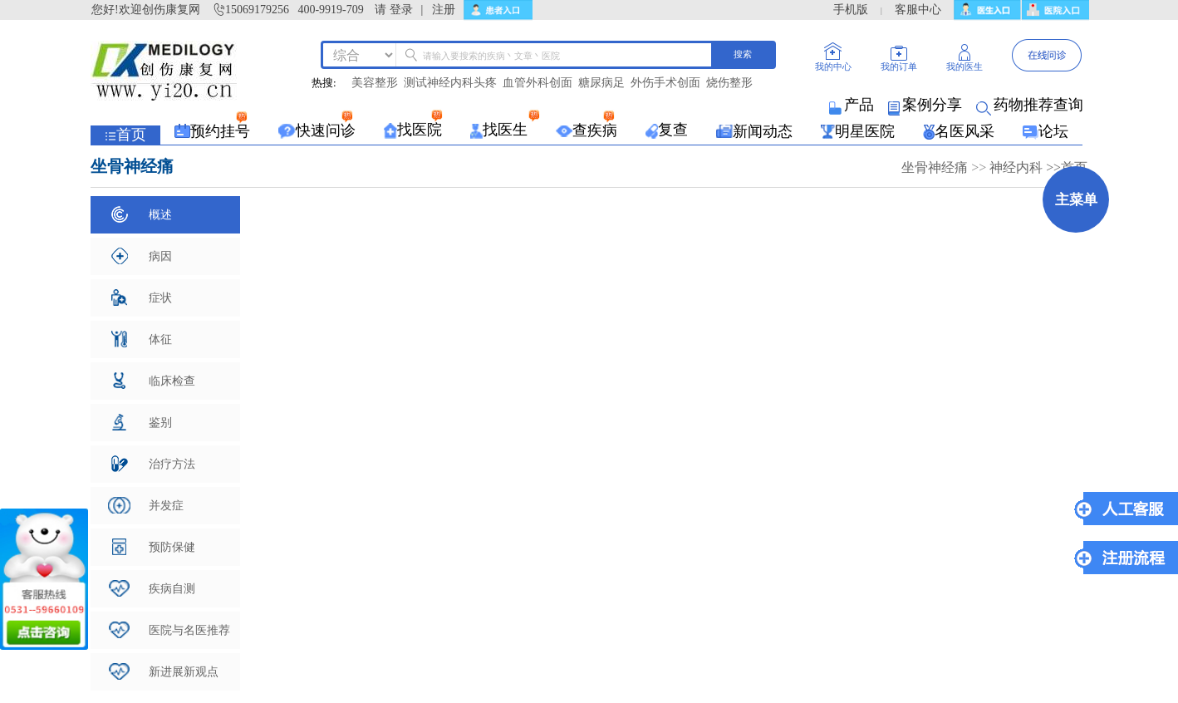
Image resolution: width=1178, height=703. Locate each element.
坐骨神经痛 (936, 167)
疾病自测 (152, 588)
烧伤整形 (729, 83)
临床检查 (154, 380)
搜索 (743, 54)
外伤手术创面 (665, 83)
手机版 (850, 9)
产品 (853, 104)
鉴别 (142, 422)
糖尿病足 (601, 83)
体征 (141, 339)
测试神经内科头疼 (450, 83)
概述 (142, 214)
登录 (401, 9)
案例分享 (926, 104)
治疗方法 (153, 463)
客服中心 (918, 9)
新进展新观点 (163, 671)
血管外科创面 (537, 83)
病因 (142, 256)
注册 (443, 9)
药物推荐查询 (1031, 104)
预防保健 (153, 546)
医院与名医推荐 (169, 630)
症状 (141, 297)
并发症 (146, 505)
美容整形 (374, 83)
